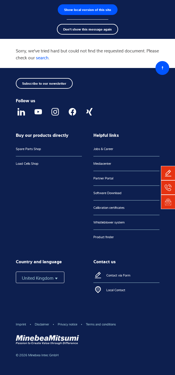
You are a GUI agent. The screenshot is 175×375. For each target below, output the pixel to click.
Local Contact (115, 289)
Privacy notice (67, 324)
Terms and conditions (101, 324)
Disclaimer (42, 324)
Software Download (107, 192)
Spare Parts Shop (28, 148)
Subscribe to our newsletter (44, 83)
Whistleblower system (109, 222)
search (42, 57)
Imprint (21, 324)
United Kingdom (40, 278)
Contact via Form (118, 275)
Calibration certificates (108, 207)
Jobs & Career (103, 148)
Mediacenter (102, 163)
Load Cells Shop (27, 163)
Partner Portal (103, 178)
